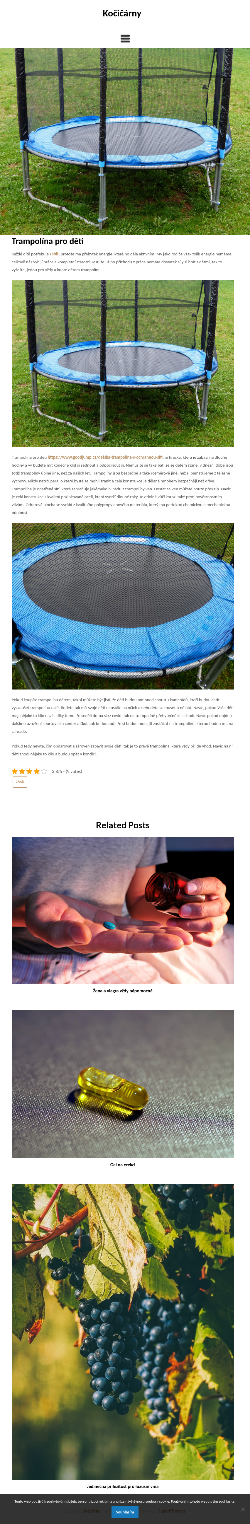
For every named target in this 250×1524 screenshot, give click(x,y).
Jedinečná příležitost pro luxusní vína (122, 1486)
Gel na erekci (122, 1165)
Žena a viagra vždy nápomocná (123, 991)
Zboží (20, 782)
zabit (54, 254)
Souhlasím (125, 1512)
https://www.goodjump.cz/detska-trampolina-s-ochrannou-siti (105, 457)
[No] (243, 1509)
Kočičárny (122, 13)
